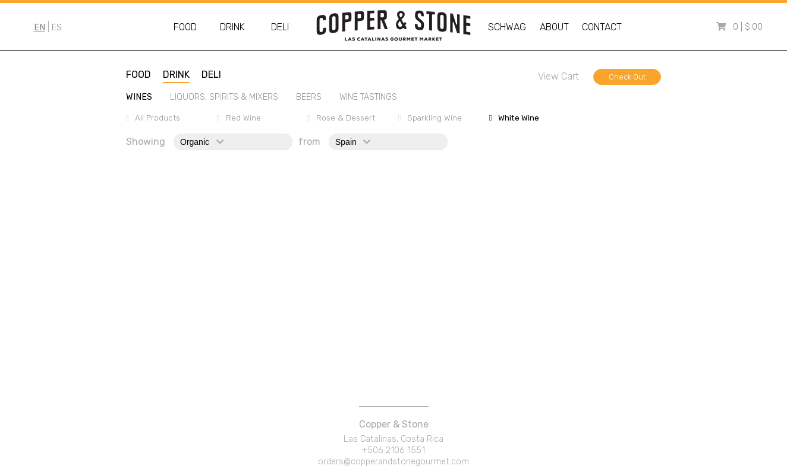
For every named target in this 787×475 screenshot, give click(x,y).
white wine (518, 117)
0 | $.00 (748, 27)
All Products (157, 117)
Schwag (507, 27)
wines (139, 97)
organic (201, 142)
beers (309, 97)
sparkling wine (434, 117)
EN (39, 28)
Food (185, 27)
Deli (280, 27)
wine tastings (368, 97)
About (554, 27)
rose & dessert (345, 117)
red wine (243, 117)
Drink (232, 27)
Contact (602, 27)
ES (57, 28)
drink (176, 74)
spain (352, 142)
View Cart (558, 76)
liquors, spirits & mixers (224, 97)
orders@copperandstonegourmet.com (393, 462)
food (138, 74)
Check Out (627, 76)
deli (211, 74)
